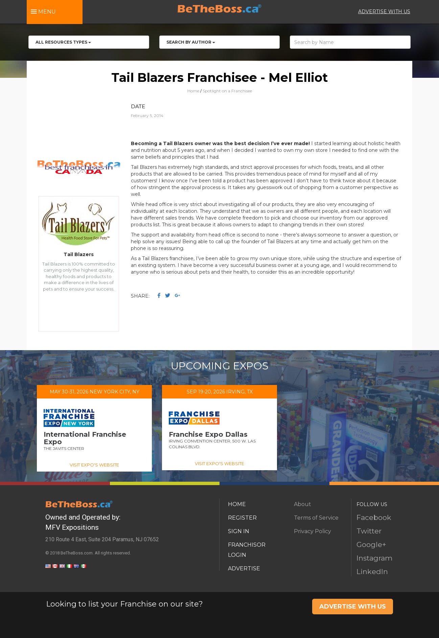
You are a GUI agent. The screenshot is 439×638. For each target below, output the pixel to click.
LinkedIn (372, 571)
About (302, 504)
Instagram (374, 558)
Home (193, 90)
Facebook (373, 517)
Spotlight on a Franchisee (227, 90)
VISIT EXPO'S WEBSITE (94, 465)
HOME (237, 504)
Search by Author (190, 42)
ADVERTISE (244, 568)
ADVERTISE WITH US (384, 11)
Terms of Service (316, 518)
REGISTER (242, 518)
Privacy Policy (312, 531)
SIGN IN (238, 531)
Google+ (371, 544)
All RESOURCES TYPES (63, 42)
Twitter (369, 531)
